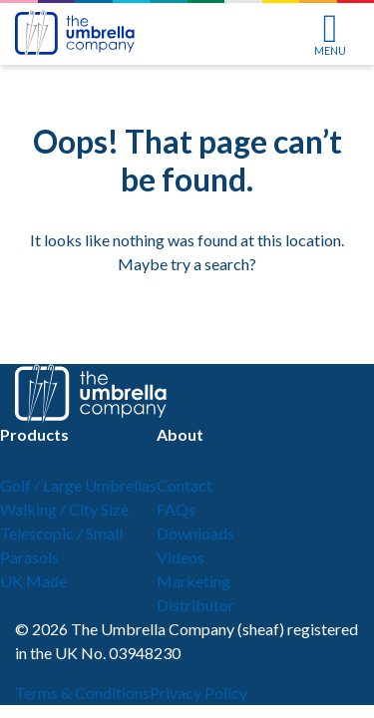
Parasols (29, 556)
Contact (184, 485)
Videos (180, 556)
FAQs (176, 509)
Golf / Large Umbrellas (78, 485)
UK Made (33, 580)
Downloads (195, 533)
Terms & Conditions (82, 692)
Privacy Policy (198, 692)
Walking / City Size (64, 509)
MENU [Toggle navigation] (330, 35)
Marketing (193, 580)
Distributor (195, 604)
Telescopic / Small (61, 533)
